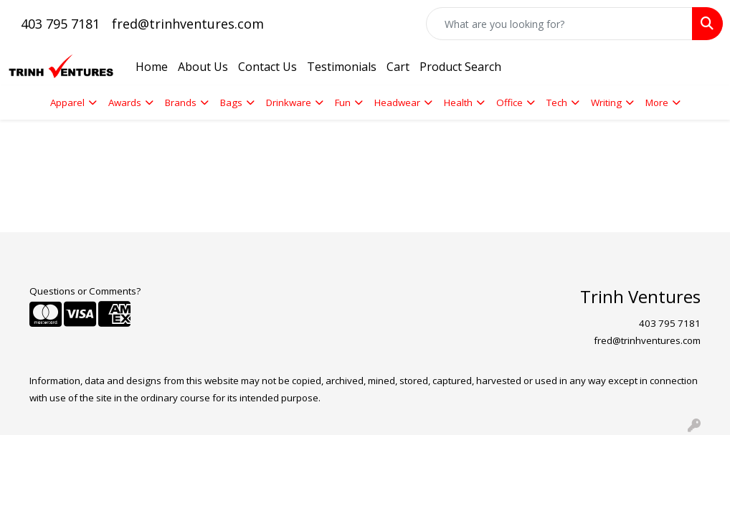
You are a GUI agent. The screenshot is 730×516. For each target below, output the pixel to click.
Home (152, 67)
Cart (398, 67)
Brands (180, 102)
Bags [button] (231, 102)
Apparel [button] (67, 102)
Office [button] (509, 102)
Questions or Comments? (85, 291)
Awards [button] (124, 102)
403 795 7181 (60, 23)
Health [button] (458, 102)
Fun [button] (343, 102)
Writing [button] (606, 102)
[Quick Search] (559, 23)
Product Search (460, 67)
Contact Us (267, 67)
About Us (203, 67)
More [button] (656, 102)
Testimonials (341, 67)
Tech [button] (556, 102)
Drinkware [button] (288, 102)
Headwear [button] (397, 102)
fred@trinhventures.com (188, 23)
